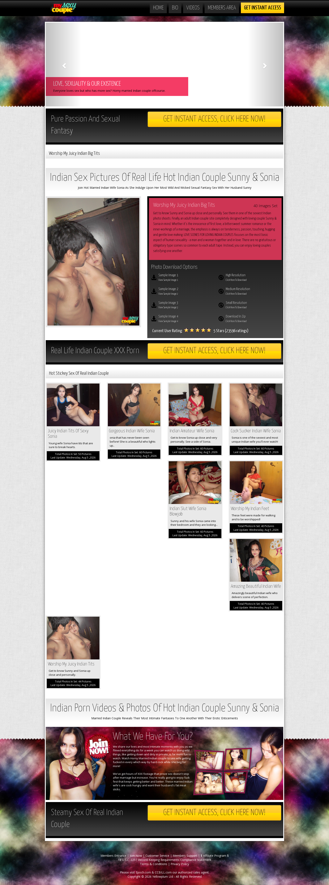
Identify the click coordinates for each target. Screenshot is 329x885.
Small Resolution (252, 305)
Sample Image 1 (185, 278)
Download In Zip (252, 319)
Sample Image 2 (185, 291)
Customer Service (157, 856)
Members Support (185, 856)
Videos (193, 8)
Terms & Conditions (153, 864)
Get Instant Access (262, 8)
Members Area (222, 8)
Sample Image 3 (185, 305)
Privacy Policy (180, 864)
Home (158, 8)
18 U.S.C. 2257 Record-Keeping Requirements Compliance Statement (164, 860)
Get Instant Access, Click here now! (214, 119)
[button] (63, 64)
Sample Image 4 (185, 319)
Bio (175, 8)
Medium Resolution (252, 291)
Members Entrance (113, 856)
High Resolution (252, 278)
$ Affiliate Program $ (215, 856)
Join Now (136, 856)
